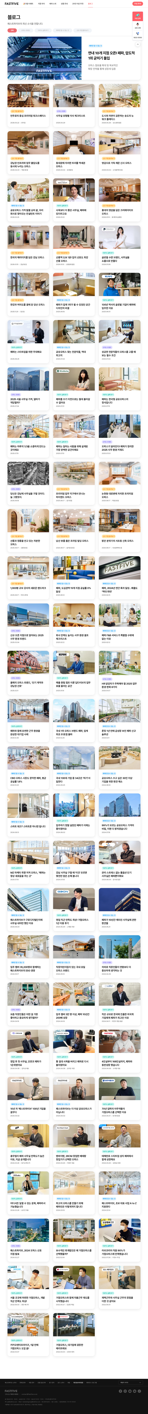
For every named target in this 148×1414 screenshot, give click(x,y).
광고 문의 (51, 1382)
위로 (137, 44)
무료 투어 (137, 4)
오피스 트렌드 (25, 30)
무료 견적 (138, 18)
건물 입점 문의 (42, 1382)
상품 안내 (64, 4)
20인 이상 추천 (77, 4)
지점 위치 (41, 4)
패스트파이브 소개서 (10, 1382)
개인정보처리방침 (78, 1382)
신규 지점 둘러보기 (82, 30)
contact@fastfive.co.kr (29, 1394)
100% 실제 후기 (43, 30)
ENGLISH (23, 1382)
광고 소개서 (61, 1382)
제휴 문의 (31, 1382)
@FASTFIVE (50, 1399)
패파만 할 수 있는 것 (62, 30)
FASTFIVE (11, 4)
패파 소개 (52, 4)
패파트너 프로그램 (91, 1382)
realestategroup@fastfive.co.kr (31, 1402)
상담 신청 (138, 28)
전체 (12, 30)
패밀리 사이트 (124, 1382)
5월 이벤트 (28, 3)
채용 (69, 1382)
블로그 (90, 4)
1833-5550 (138, 38)
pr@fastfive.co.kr (12, 1402)
